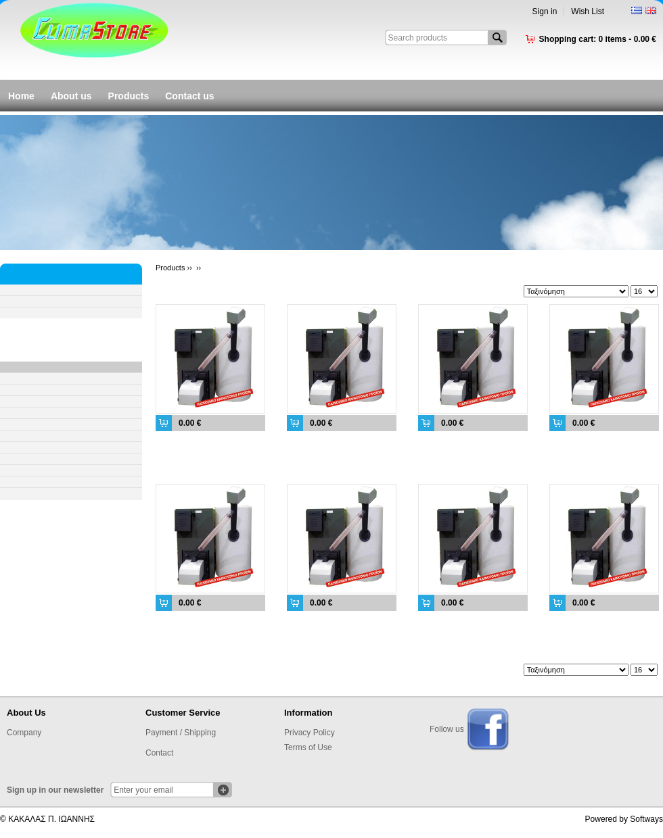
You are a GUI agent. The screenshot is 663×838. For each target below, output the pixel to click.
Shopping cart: (597, 39)
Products (129, 96)
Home (21, 96)
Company (24, 732)
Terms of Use (308, 747)
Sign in (544, 11)
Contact (159, 753)
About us (71, 96)
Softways (646, 819)
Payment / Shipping (180, 732)
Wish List (587, 11)
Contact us (189, 96)
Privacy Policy (309, 732)
